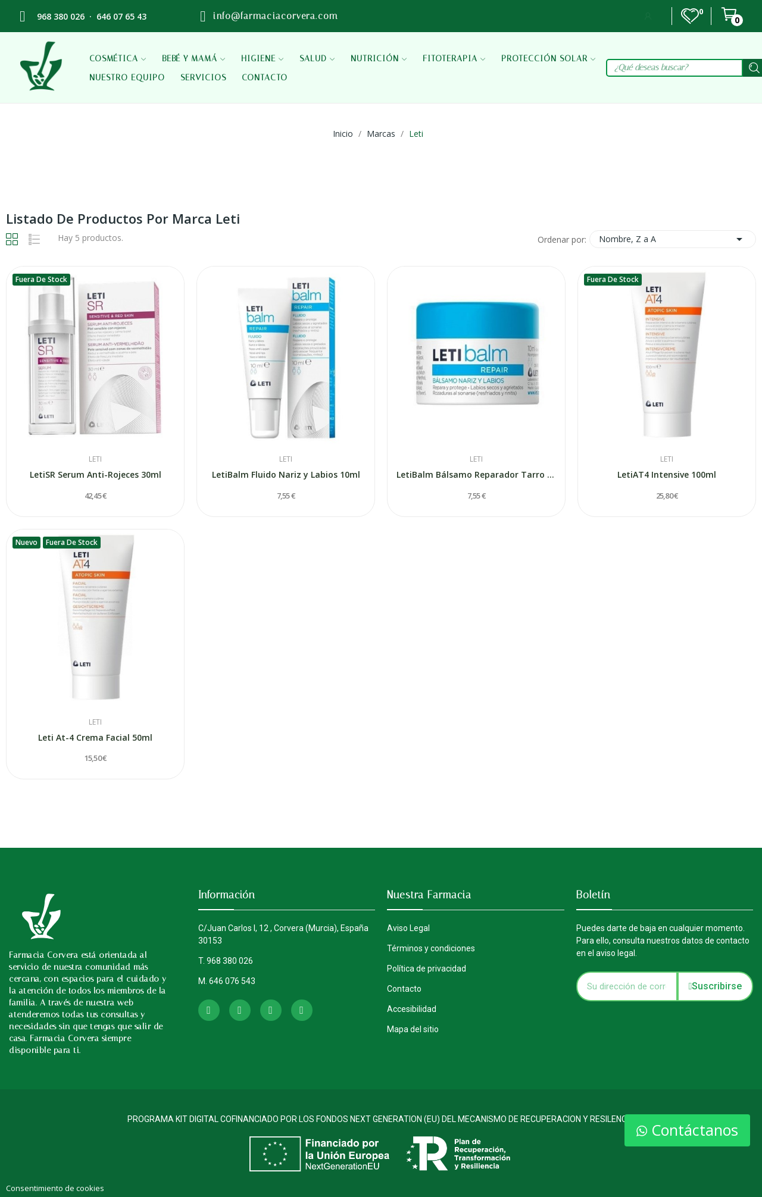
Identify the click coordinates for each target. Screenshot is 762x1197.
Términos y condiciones (431, 948)
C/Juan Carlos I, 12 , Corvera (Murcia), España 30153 (283, 934)
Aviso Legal (408, 928)
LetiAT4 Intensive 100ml (666, 474)
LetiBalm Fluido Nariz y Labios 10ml (286, 474)
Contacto (404, 989)
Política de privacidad (426, 968)
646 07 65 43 (121, 16)
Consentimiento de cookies (55, 1188)
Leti (95, 459)
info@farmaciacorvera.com (275, 16)
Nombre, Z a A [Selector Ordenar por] (673, 239)
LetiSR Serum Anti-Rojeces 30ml (95, 474)
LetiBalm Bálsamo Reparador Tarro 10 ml (476, 474)
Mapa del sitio (413, 1029)
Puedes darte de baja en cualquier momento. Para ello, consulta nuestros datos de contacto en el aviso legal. (662, 940)
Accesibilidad (411, 1009)
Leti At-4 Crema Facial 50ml (95, 737)
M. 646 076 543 (226, 981)
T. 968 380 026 (225, 961)
